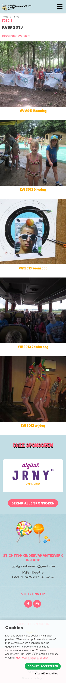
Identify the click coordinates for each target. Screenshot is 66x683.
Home (5, 16)
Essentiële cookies (46, 673)
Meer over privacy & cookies (32, 657)
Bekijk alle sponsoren (33, 503)
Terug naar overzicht (16, 36)
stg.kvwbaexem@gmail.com (35, 566)
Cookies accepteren (42, 666)
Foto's (16, 16)
